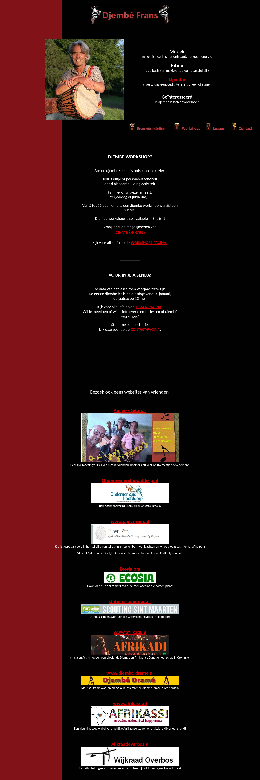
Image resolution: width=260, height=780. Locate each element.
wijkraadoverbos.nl (130, 744)
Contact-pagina (145, 329)
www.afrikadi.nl (130, 632)
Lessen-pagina (148, 306)
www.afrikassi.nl (130, 703)
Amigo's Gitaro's (130, 410)
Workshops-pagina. (149, 242)
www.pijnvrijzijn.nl (130, 521)
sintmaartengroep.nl (130, 601)
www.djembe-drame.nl (130, 673)
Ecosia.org (130, 569)
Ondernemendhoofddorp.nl (130, 480)
